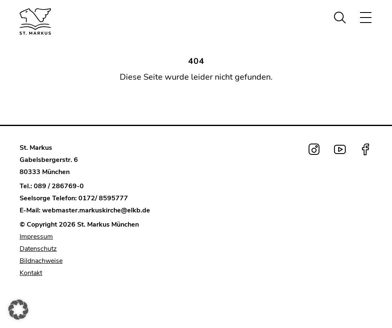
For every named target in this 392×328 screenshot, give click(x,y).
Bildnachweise (41, 260)
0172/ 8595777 (103, 198)
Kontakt (31, 273)
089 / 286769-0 (59, 186)
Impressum (36, 236)
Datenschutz (38, 248)
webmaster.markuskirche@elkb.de (96, 210)
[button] (18, 309)
